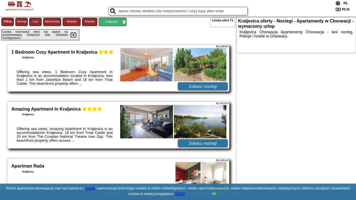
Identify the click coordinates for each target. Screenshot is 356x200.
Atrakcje (71, 21)
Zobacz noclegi (203, 86)
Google (90, 188)
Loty (35, 21)
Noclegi (21, 21)
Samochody (52, 21)
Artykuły (90, 21)
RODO (180, 194)
